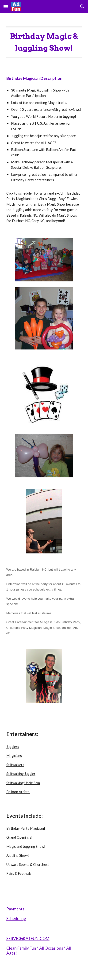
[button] (5, 6)
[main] (44, 40)
